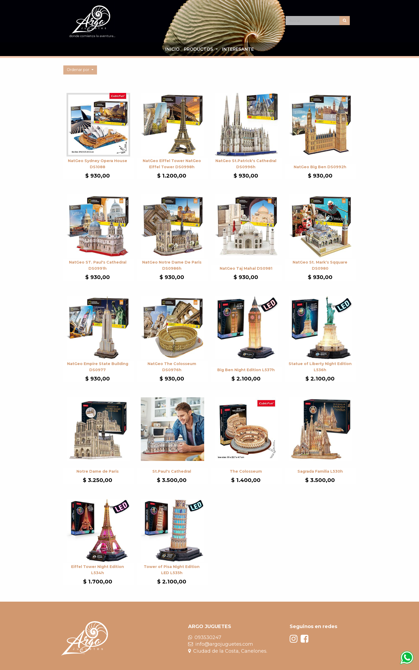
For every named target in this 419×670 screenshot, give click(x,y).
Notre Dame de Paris (97, 471)
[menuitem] (172, 49)
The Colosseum (246, 471)
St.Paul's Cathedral (171, 471)
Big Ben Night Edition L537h (246, 369)
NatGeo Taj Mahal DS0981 (246, 268)
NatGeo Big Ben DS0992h (320, 166)
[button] (80, 70)
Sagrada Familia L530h (320, 471)
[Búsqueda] (344, 20)
